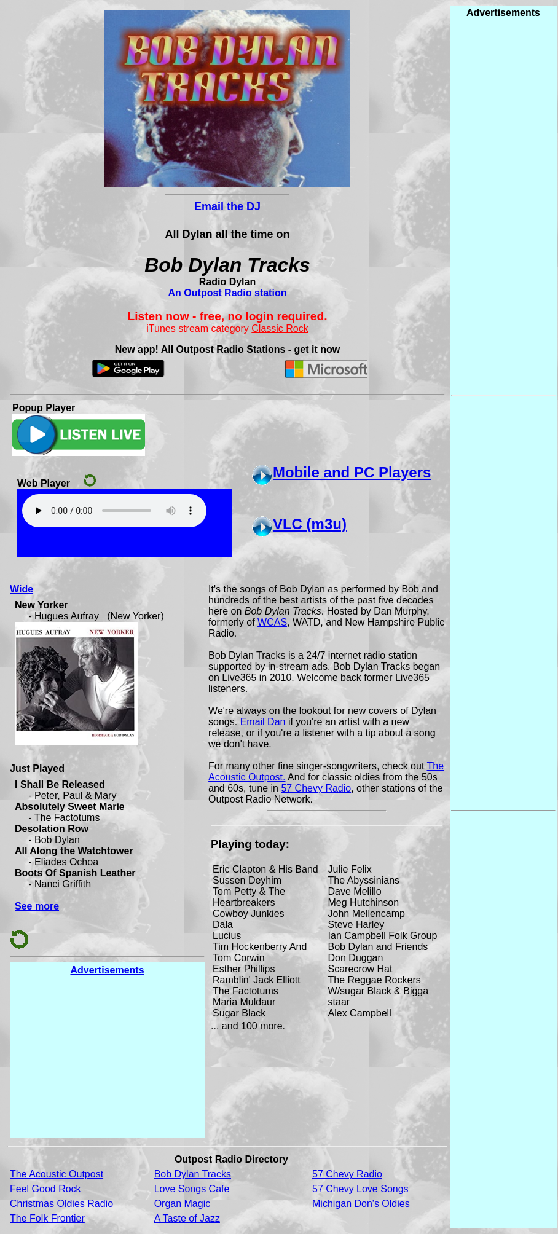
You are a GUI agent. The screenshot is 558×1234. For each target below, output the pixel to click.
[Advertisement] (107, 1056)
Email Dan (263, 722)
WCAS (272, 622)
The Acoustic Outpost (56, 1174)
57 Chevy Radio (316, 788)
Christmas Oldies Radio (61, 1203)
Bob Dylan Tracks (192, 1174)
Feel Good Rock (45, 1189)
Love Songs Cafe (192, 1189)
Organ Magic (182, 1203)
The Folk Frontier (47, 1218)
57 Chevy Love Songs (360, 1189)
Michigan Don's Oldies (361, 1203)
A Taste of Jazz (187, 1218)
